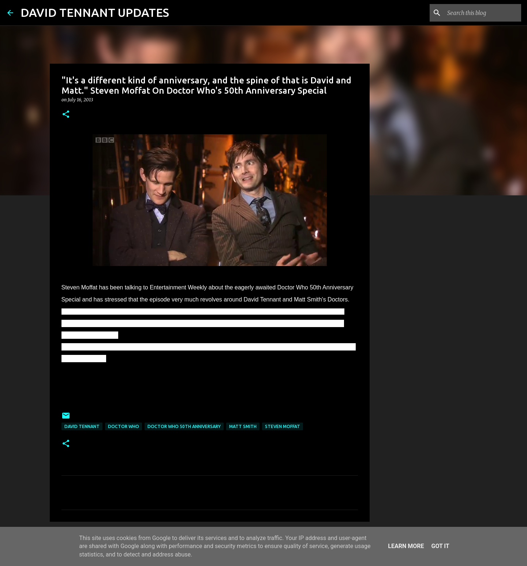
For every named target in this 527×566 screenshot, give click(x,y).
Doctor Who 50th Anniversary (184, 426)
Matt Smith (243, 426)
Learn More (406, 546)
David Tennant (82, 426)
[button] (65, 115)
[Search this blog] (482, 13)
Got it (440, 546)
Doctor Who (123, 426)
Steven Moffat (282, 426)
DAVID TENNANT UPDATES (94, 12)
